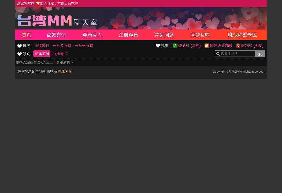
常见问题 (164, 35)
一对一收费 (84, 45)
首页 (26, 35)
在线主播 (41, 53)
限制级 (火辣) (252, 45)
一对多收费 (62, 45)
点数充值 (56, 35)
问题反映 (200, 35)
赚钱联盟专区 (242, 35)
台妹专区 (60, 53)
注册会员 (128, 35)
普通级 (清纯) (189, 45)
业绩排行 (41, 45)
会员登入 (92, 35)
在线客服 (65, 71)
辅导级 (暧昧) (221, 45)
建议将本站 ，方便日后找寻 (47, 3)
